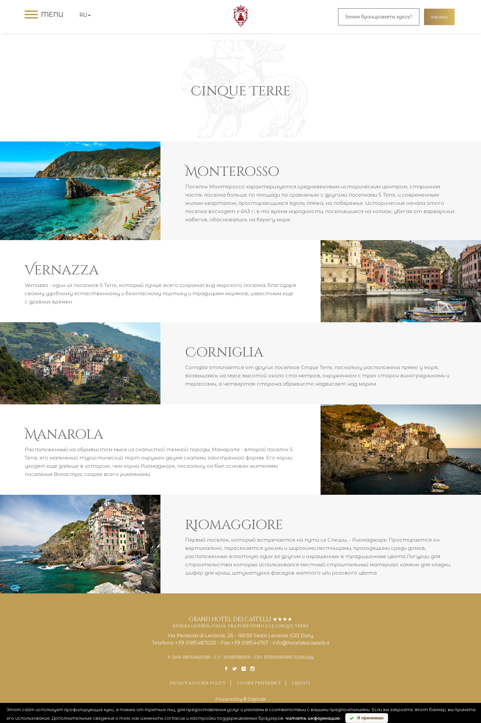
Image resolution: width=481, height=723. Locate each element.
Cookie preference (259, 683)
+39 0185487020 (195, 643)
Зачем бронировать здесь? (378, 17)
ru (85, 15)
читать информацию (312, 718)
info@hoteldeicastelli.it (301, 643)
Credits (301, 683)
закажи (439, 17)
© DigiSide (254, 699)
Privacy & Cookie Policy (197, 683)
